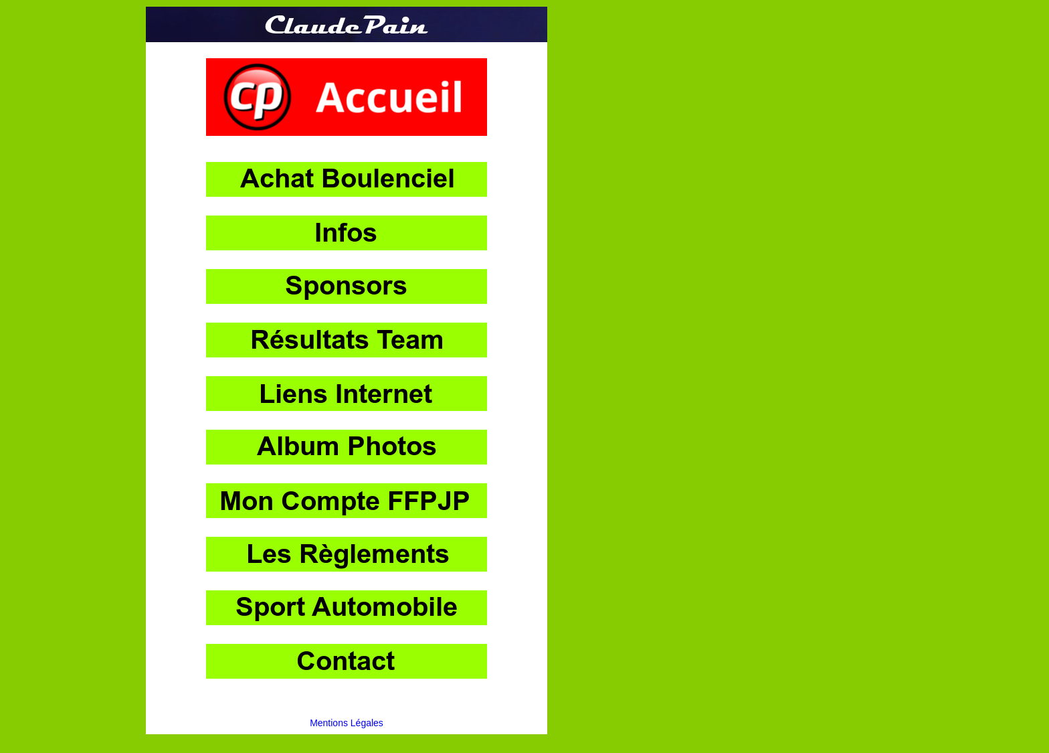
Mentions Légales (346, 723)
